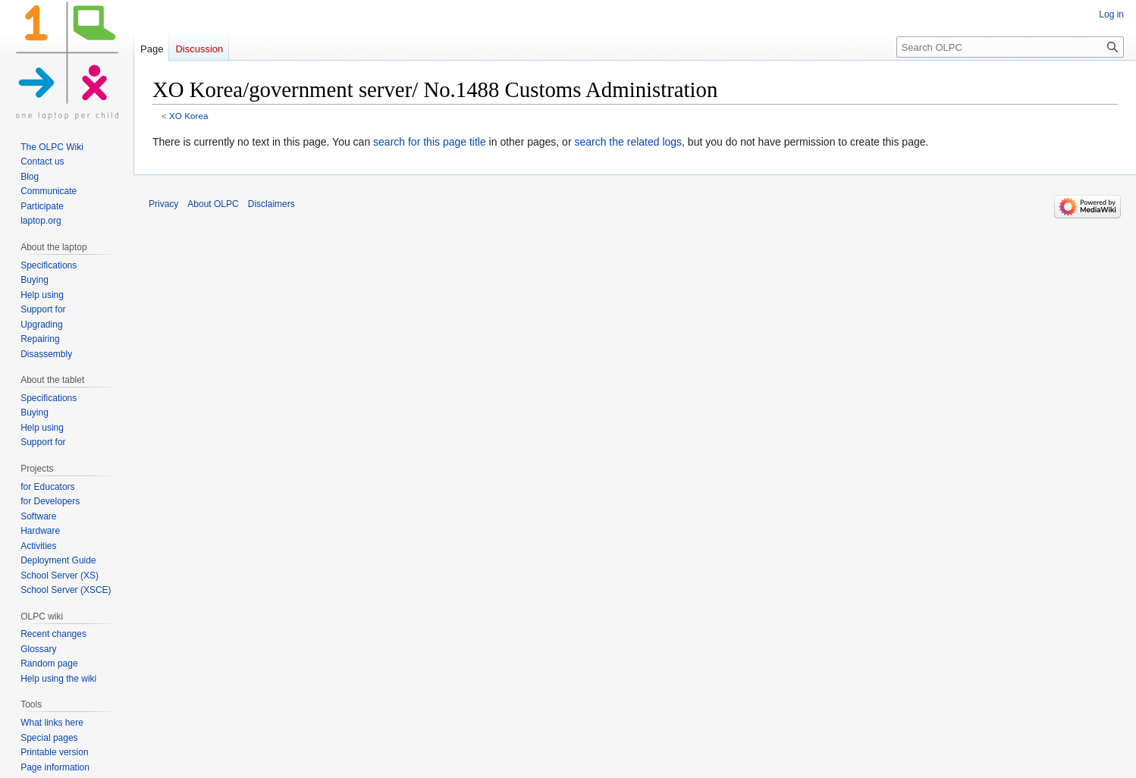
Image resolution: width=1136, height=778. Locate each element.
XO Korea (189, 116)
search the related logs (628, 142)
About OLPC (212, 204)
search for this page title (429, 142)
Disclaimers (271, 204)
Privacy (163, 204)
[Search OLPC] (1010, 47)
